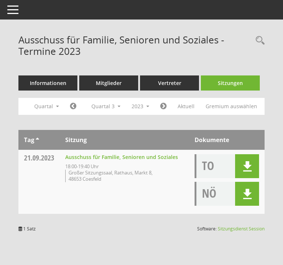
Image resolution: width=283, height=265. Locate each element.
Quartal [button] (46, 106)
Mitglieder (109, 83)
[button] (247, 166)
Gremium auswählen (231, 106)
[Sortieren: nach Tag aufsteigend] (37, 140)
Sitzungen (230, 83)
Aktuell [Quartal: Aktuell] (186, 106)
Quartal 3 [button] (105, 106)
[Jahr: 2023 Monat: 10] (163, 106)
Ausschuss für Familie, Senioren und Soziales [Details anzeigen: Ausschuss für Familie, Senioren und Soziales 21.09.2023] (121, 156)
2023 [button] (140, 106)
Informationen (48, 83)
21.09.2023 (39, 158)
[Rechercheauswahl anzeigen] (258, 41)
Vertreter (169, 83)
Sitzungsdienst (241, 229)
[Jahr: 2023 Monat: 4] (73, 106)
